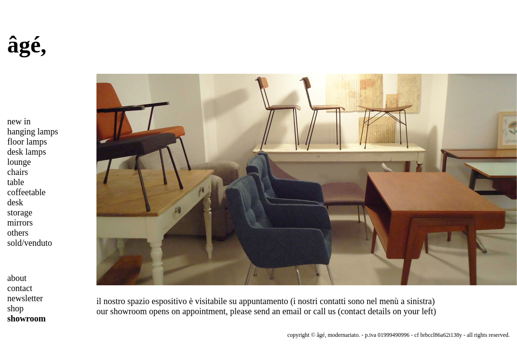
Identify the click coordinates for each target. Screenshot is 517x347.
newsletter (25, 298)
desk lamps (26, 152)
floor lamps (27, 142)
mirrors (20, 222)
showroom (26, 318)
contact (19, 288)
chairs (17, 172)
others (17, 233)
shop (15, 308)
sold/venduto (29, 243)
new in (19, 121)
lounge (19, 162)
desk (15, 202)
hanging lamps (32, 131)
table (15, 182)
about (17, 278)
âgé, (26, 44)
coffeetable (26, 192)
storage (19, 212)
